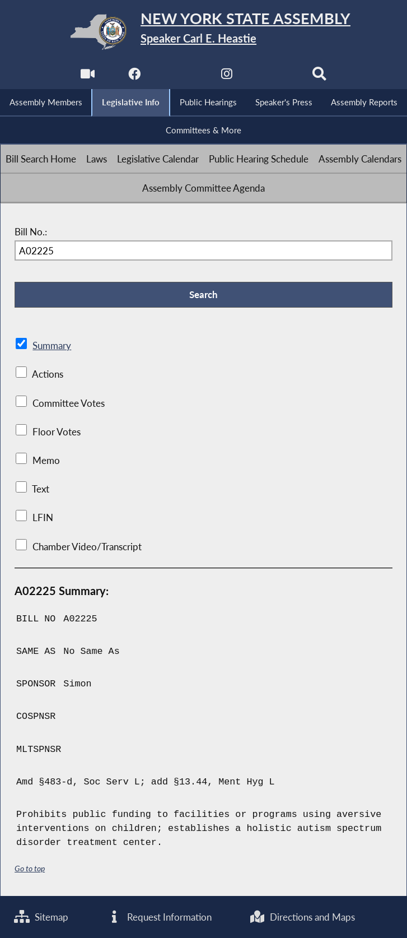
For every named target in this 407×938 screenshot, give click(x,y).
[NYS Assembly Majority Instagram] (226, 76)
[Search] (319, 76)
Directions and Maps (302, 917)
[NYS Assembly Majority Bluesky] (273, 76)
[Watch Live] (87, 76)
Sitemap (41, 917)
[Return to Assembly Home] (203, 32)
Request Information (159, 917)
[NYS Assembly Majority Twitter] (180, 76)
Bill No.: (31, 232)
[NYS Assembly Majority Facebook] (134, 76)
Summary (51, 345)
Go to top (30, 868)
